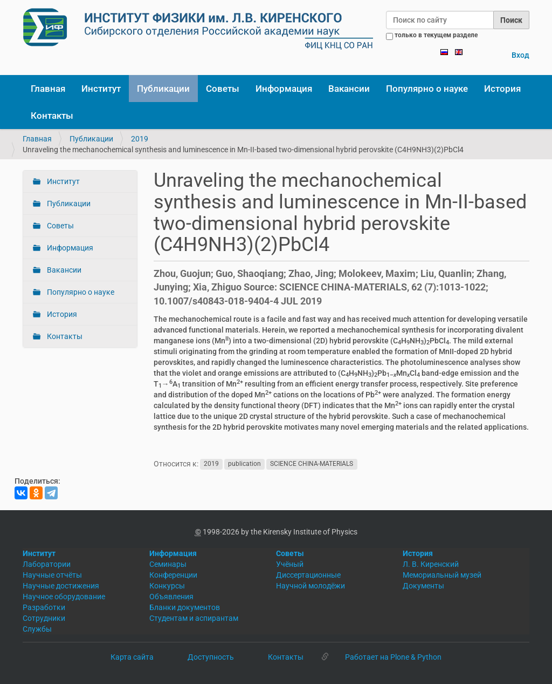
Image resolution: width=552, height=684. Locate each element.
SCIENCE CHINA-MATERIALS (311, 464)
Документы (423, 585)
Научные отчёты (52, 575)
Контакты (52, 115)
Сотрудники (44, 618)
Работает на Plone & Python (393, 657)
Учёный (289, 564)
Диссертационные (308, 575)
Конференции (173, 575)
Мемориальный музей (442, 575)
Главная (48, 88)
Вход (520, 55)
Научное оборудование (64, 596)
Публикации (163, 88)
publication (244, 464)
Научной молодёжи (310, 585)
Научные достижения (61, 585)
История (502, 88)
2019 (139, 138)
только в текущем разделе (436, 35)
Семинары (168, 564)
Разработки (44, 607)
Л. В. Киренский (431, 564)
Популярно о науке (427, 88)
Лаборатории (47, 564)
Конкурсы (167, 585)
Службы (37, 629)
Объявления (171, 596)
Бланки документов (184, 607)
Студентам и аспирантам (193, 618)
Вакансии (349, 88)
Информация (284, 88)
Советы (222, 88)
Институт (101, 88)
